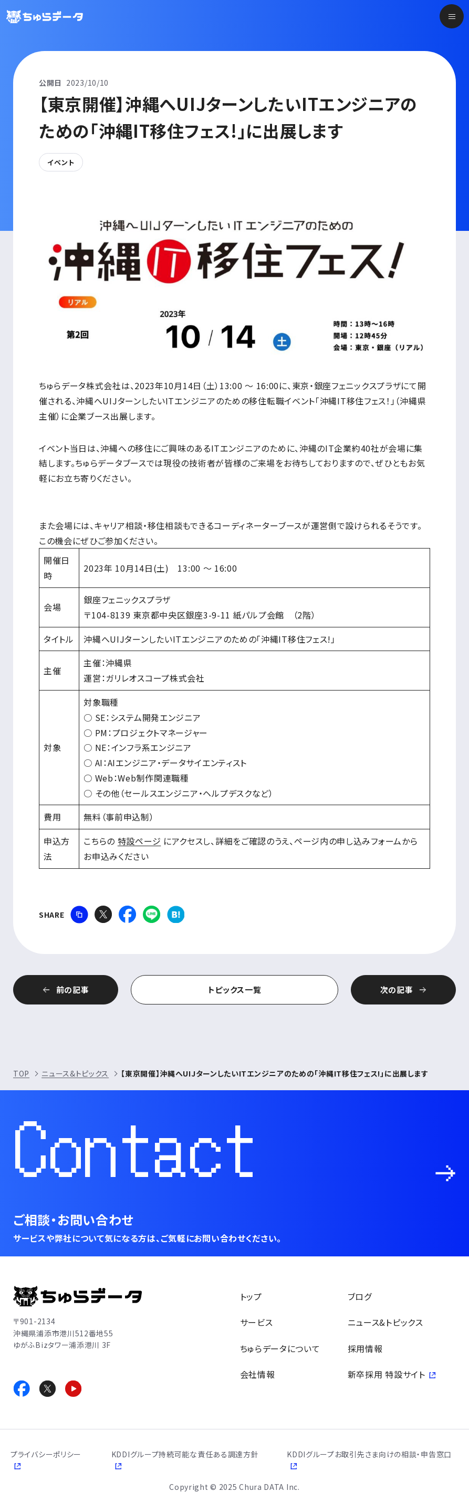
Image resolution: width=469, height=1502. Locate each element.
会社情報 (257, 1374)
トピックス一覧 (235, 989)
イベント (61, 162)
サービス (256, 1322)
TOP (21, 1073)
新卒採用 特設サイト (386, 1374)
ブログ (360, 1296)
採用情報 (365, 1348)
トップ (251, 1296)
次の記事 (396, 989)
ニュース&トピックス (75, 1073)
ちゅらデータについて (280, 1348)
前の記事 (72, 989)
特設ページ (139, 841)
